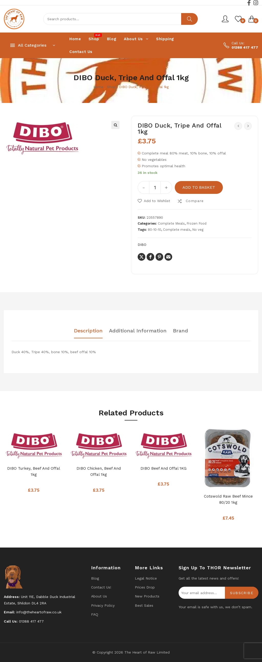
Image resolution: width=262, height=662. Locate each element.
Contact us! (101, 587)
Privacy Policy (103, 605)
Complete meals (176, 230)
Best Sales (144, 605)
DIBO (142, 245)
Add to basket (198, 187)
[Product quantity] (155, 187)
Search (189, 19)
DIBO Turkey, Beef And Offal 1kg (33, 471)
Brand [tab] (180, 331)
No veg (197, 230)
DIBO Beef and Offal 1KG (163, 468)
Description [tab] (88, 331)
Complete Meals (171, 223)
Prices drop (145, 587)
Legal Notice (146, 578)
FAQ (94, 614)
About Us (99, 596)
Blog (95, 578)
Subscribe (241, 593)
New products (147, 596)
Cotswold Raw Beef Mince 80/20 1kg (228, 499)
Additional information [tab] (138, 331)
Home (98, 87)
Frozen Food (196, 223)
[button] (115, 125)
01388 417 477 (245, 47)
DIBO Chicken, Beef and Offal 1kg (99, 471)
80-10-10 (154, 230)
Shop (111, 87)
